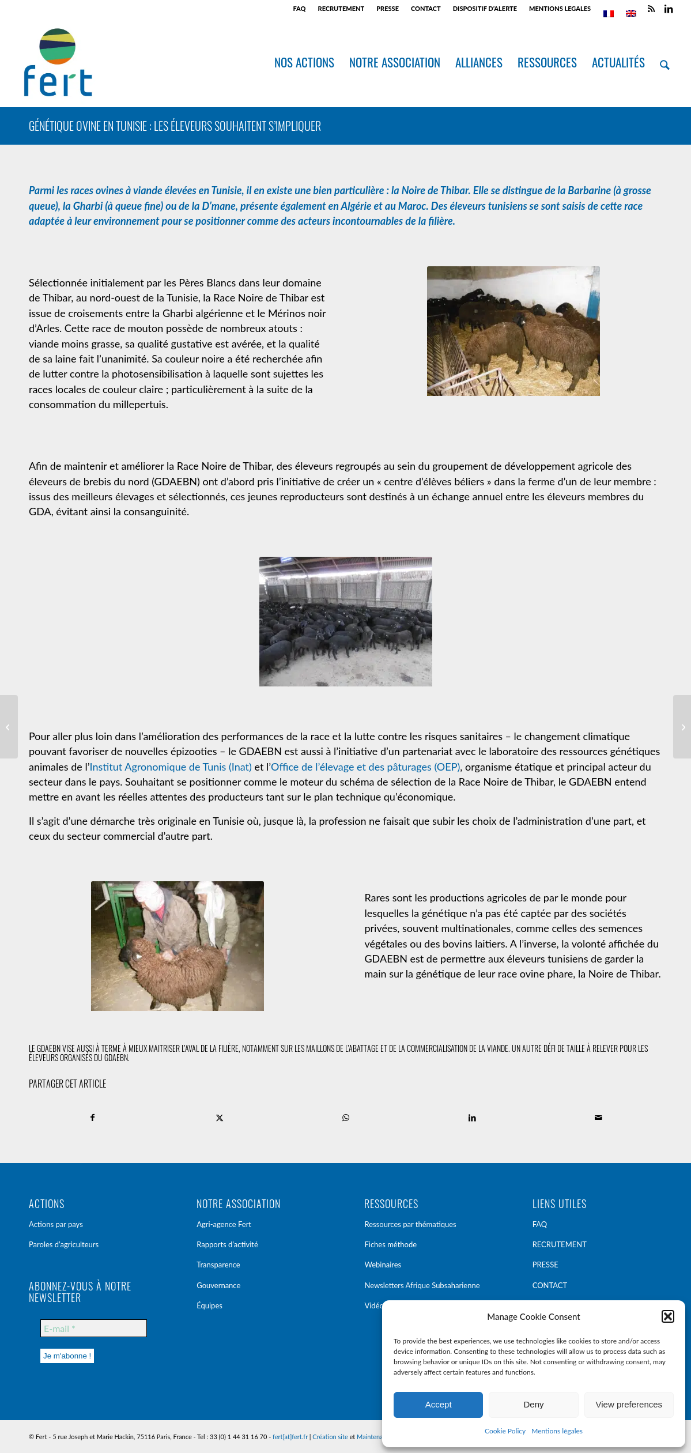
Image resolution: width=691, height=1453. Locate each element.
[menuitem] (300, 9)
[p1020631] (345, 623)
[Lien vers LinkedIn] (668, 8)
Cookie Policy (505, 1430)
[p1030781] (177, 948)
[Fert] (58, 62)
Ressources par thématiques (410, 1224)
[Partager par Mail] (599, 1117)
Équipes (209, 1305)
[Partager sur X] (219, 1117)
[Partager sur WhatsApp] (346, 1117)
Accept (438, 1404)
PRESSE (387, 8)
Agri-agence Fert (224, 1224)
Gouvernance (218, 1285)
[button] (668, 1316)
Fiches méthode (390, 1244)
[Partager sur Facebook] (92, 1117)
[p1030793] (513, 333)
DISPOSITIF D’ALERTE (485, 8)
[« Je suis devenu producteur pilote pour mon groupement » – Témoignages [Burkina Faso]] (682, 726)
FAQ (299, 8)
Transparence (218, 1264)
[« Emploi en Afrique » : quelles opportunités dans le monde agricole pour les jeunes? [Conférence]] (9, 726)
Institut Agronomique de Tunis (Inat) (171, 766)
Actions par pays (56, 1224)
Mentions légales (557, 1430)
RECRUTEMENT (341, 8)
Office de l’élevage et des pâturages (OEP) (365, 766)
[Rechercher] (665, 62)
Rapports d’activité (227, 1244)
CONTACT (426, 8)
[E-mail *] (93, 1328)
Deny (533, 1404)
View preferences (629, 1404)
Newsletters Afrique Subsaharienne (421, 1285)
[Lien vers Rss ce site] (651, 8)
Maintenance (375, 1436)
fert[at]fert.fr (290, 1436)
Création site (330, 1436)
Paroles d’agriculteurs (64, 1244)
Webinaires (382, 1264)
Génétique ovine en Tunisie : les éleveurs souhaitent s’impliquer (175, 125)
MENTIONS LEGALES (560, 8)
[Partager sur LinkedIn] (472, 1117)
